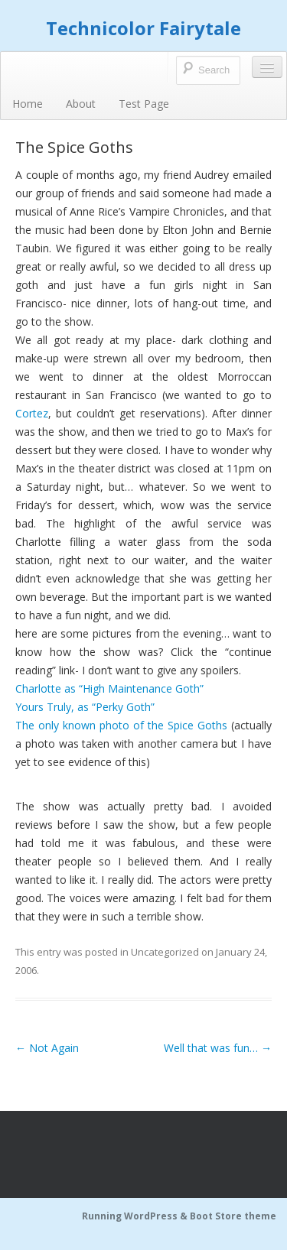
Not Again (47, 1048)
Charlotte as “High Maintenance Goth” (109, 688)
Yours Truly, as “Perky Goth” (85, 707)
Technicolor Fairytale (143, 28)
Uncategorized (165, 952)
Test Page (144, 103)
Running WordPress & (136, 1215)
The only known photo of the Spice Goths (121, 725)
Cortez (31, 413)
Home (27, 103)
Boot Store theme (233, 1215)
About (81, 103)
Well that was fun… (218, 1048)
